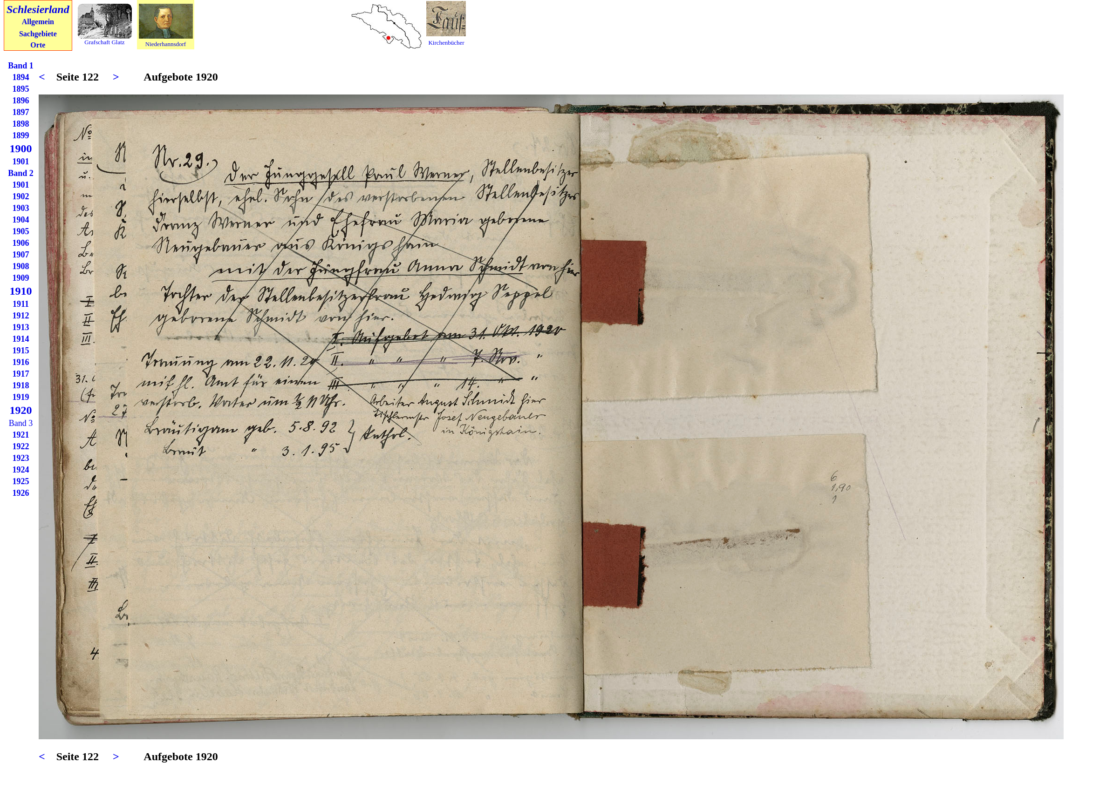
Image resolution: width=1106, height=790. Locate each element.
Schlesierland (38, 9)
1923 (21, 458)
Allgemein (38, 22)
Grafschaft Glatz (104, 42)
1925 (21, 481)
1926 (21, 493)
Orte (37, 45)
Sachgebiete (38, 34)
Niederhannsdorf (165, 44)
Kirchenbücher (446, 42)
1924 (21, 469)
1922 (21, 446)
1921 (21, 434)
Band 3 (21, 423)
